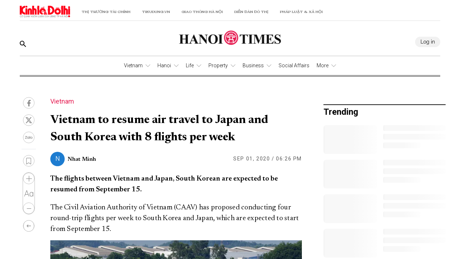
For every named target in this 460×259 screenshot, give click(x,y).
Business (253, 65)
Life (190, 65)
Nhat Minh (82, 159)
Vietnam (133, 65)
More (322, 65)
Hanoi (164, 65)
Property (218, 65)
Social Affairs (294, 65)
